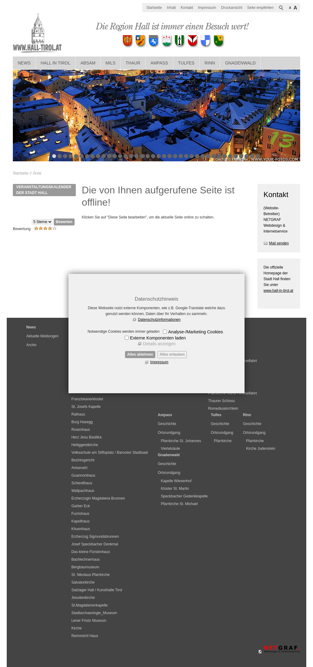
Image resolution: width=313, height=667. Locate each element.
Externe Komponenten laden (158, 337)
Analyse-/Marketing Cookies (195, 331)
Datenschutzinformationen (159, 319)
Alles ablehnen (140, 354)
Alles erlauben (172, 354)
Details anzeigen (159, 343)
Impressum (159, 362)
